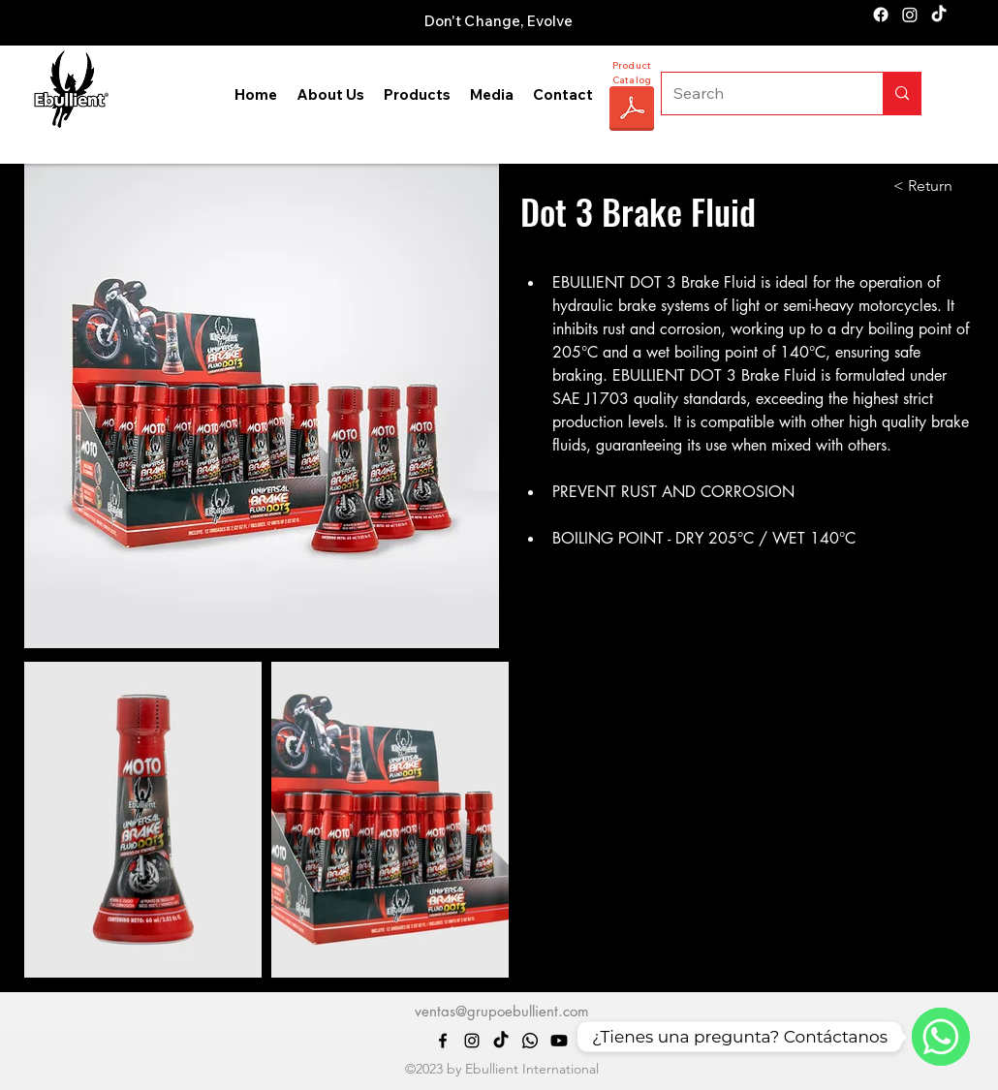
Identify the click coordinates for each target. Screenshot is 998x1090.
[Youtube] (559, 1040)
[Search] (757, 93)
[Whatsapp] (530, 1040)
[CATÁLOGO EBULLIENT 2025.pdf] (632, 111)
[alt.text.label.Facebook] (880, 14)
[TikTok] (939, 14)
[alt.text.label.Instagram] (910, 14)
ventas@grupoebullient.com (502, 1011)
